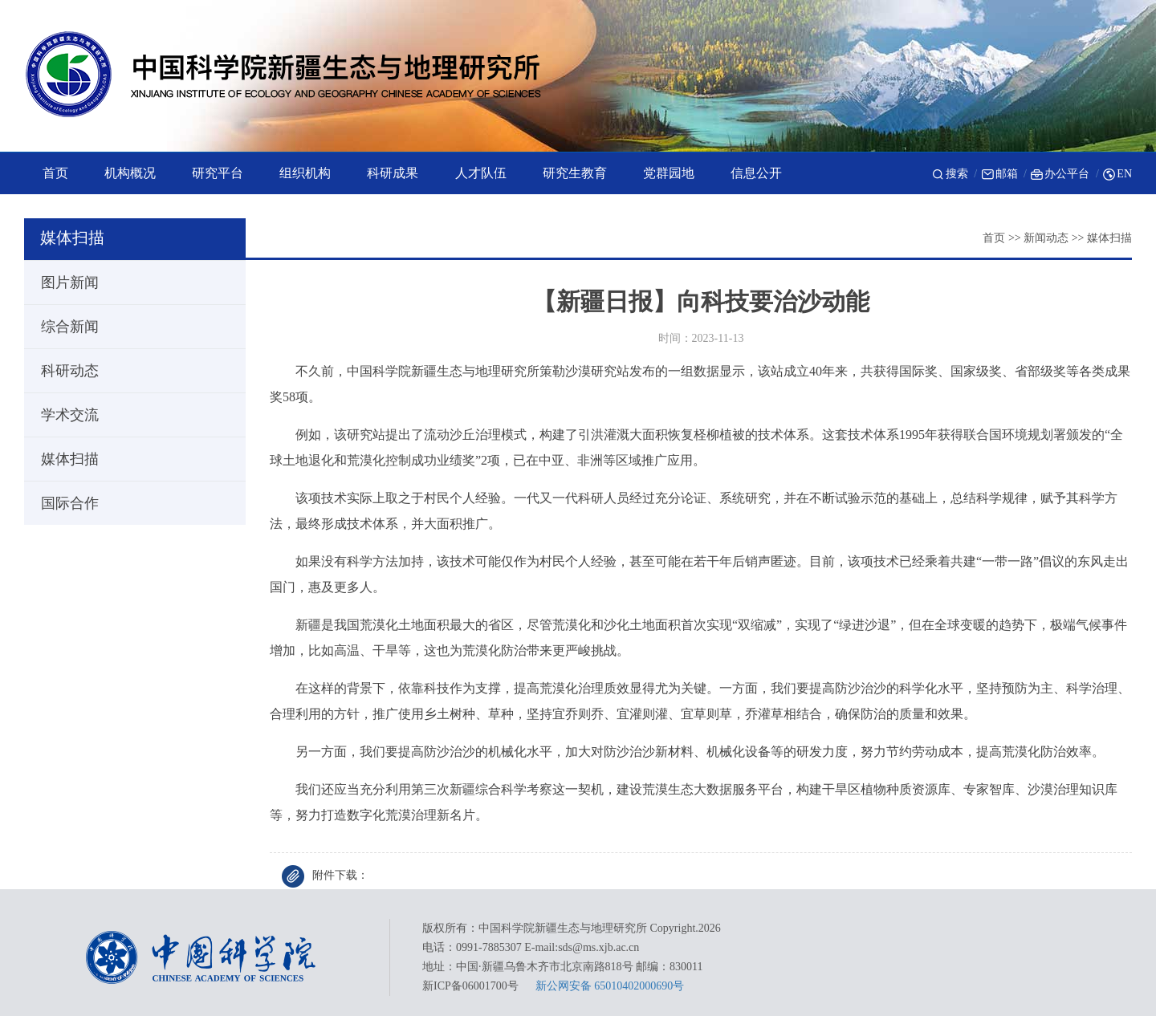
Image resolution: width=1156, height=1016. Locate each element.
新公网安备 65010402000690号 (610, 986)
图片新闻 (62, 282)
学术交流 (62, 415)
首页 (994, 238)
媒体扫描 (1109, 238)
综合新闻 (62, 327)
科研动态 (62, 371)
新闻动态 (1046, 238)
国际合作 (62, 503)
